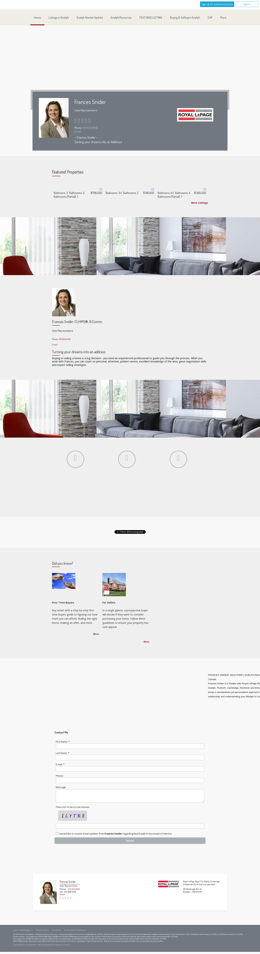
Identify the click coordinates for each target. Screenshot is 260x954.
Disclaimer (56, 932)
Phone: (60, 775)
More (96, 634)
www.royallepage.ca (23, 932)
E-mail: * (60, 764)
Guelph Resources (121, 17)
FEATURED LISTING (150, 17)
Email (77, 131)
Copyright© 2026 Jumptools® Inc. (25, 947)
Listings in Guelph (59, 17)
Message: (61, 787)
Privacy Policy (42, 932)
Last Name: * (62, 753)
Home (37, 17)
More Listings (199, 203)
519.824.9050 (90, 128)
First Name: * (63, 741)
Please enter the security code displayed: (73, 809)
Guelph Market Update (90, 17)
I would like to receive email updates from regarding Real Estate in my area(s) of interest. (115, 835)
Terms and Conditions (75, 932)
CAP (210, 17)
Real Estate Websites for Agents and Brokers (54, 947)
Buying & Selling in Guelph (185, 17)
